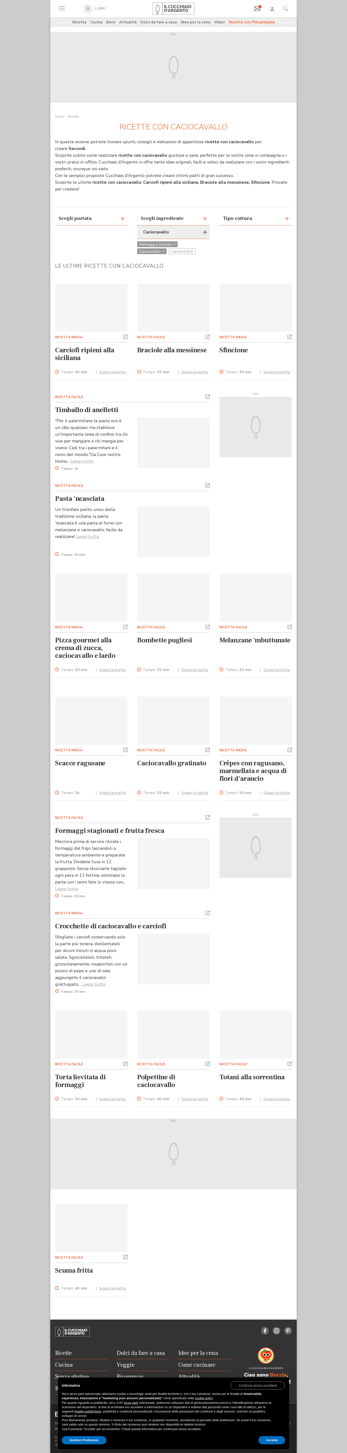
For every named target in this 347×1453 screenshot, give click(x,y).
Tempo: (74, 372)
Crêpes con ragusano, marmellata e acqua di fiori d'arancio (253, 771)
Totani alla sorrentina (252, 1077)
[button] (125, 336)
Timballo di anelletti (86, 409)
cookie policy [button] (203, 1398)
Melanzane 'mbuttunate (255, 640)
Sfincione (233, 350)
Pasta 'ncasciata (79, 498)
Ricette (79, 22)
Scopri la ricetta (112, 372)
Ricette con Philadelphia (252, 22)
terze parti (131, 1403)
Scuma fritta (74, 1270)
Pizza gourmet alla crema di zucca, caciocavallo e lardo (85, 648)
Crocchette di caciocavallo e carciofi (111, 926)
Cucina (96, 22)
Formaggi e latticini (157, 244)
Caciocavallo (151, 251)
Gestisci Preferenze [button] (84, 1440)
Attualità (128, 22)
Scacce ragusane (80, 763)
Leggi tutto (82, 461)
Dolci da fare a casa (159, 22)
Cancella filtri (182, 251)
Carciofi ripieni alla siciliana (84, 354)
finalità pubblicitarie (88, 1411)
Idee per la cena (195, 22)
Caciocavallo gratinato (171, 763)
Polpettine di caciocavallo (156, 1081)
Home (59, 116)
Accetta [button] (271, 1440)
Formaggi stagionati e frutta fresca (109, 830)
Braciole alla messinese (171, 350)
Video (219, 22)
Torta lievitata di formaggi (80, 1081)
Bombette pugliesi (164, 640)
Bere (110, 22)
